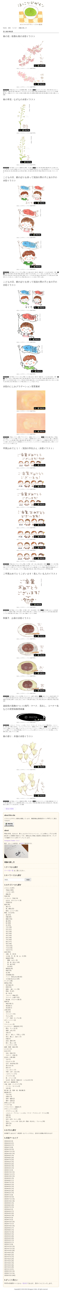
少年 (49, 273)
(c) (21, 68)
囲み (21, 730)
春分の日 (14, 698)
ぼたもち (33, 698)
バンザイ (20, 613)
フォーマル (32, 565)
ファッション (8, 1024)
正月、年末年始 (10, 1063)
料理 (7, 987)
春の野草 (43, 167)
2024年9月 (7, 1178)
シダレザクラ (24, 91)
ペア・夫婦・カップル (12, 1018)
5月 (37, 167)
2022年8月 (7, 1230)
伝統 (51, 696)
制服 (25, 569)
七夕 (7, 1059)
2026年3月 (7, 1143)
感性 (14, 440)
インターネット (22, 728)
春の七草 (32, 171)
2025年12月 (8, 1149)
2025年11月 (8, 1151)
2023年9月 (7, 1203)
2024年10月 (8, 1176)
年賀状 (8, 902)
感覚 (55, 438)
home (5, 28)
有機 (43, 442)
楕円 (35, 730)
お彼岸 (28, 698)
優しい (51, 438)
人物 (29, 272)
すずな (47, 171)
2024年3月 (7, 1191)
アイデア (7, 1105)
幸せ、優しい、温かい (12, 1037)
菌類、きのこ (11, 960)
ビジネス (7, 1049)
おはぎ (36, 698)
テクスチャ (29, 442)
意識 (38, 440)
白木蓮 (47, 803)
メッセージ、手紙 (9, 898)
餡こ (57, 698)
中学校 (7, 565)
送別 (49, 565)
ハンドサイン (10, 1045)
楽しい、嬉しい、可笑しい (14, 1034)
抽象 (49, 437)
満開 (39, 803)
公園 (54, 93)
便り (57, 803)
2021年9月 (7, 1252)
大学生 (38, 569)
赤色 (9, 699)
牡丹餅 (52, 698)
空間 (4, 438)
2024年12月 (8, 1172)
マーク (47, 730)
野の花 (22, 171)
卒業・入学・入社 (32, 564)
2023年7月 (7, 1207)
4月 (30, 93)
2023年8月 (7, 1205)
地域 (5, 1001)
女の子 (53, 275)
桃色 (36, 91)
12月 (7, 950)
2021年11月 (8, 1248)
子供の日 (15, 275)
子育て (38, 277)
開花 (4, 91)
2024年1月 (7, 1195)
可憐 (16, 91)
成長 (24, 275)
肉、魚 (8, 993)
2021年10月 (8, 1250)
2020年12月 (8, 1271)
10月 (7, 946)
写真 (5, 896)
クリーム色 (12, 804)
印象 (16, 438)
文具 (7, 1088)
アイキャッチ (55, 726)
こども (44, 273)
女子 (10, 565)
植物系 (22, 89)
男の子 (44, 275)
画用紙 (46, 440)
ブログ (18, 840)
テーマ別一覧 (8, 870)
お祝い (42, 277)
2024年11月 (8, 1174)
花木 (43, 93)
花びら (19, 91)
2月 (7, 929)
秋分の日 (41, 698)
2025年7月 (7, 1160)
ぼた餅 (9, 698)
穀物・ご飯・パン (11, 989)
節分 (7, 1067)
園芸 (25, 93)
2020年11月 (8, 1273)
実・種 (9, 964)
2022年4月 (7, 1238)
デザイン (39, 438)
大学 (4, 565)
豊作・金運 (9, 1101)
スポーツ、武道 (10, 1055)
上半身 (45, 565)
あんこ (20, 699)
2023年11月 (8, 1199)
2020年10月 (8, 1275)
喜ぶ (24, 613)
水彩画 (46, 437)
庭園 (47, 93)
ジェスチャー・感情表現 (11, 1026)
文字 (49, 611)
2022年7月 (7, 1232)
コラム (31, 730)
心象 (27, 440)
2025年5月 (7, 1164)
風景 (5, 904)
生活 (5, 1051)
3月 (49, 93)
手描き (11, 89)
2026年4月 (7, 1141)
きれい (45, 89)
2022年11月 (8, 1224)
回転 (18, 731)
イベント (39, 273)
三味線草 (31, 169)
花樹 (9, 91)
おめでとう (44, 611)
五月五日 (5, 275)
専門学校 (48, 569)
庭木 (45, 91)
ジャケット (8, 567)
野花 (43, 171)
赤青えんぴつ (8, 1103)
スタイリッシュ (26, 730)
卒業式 (23, 565)
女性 (21, 565)
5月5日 (20, 275)
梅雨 (7, 919)
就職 (13, 565)
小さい (27, 275)
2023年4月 (7, 1213)
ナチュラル (40, 89)
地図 (7, 1115)
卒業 (57, 564)
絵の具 (45, 442)
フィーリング (11, 438)
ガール (31, 567)
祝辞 (47, 610)
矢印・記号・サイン (12, 1119)
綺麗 (4, 94)
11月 (7, 948)
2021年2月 (7, 1267)
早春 (54, 803)
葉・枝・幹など (12, 962)
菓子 (31, 699)
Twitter (13, 840)
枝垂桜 (33, 93)
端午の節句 (10, 273)
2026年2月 (7, 1145)
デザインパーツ (36, 437)
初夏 (7, 917)
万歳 (17, 613)
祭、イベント (10, 1078)
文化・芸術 (9, 1053)
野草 (35, 169)
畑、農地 (8, 908)
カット (13, 277)
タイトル (24, 442)
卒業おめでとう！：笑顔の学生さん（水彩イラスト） (29, 448)
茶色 (28, 699)
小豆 (37, 699)
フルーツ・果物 (10, 995)
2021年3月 (7, 1265)
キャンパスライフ (18, 567)
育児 (50, 275)
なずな (12, 169)
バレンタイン (10, 1070)
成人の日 (8, 1065)
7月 (7, 939)
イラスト (17, 89)
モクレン (14, 803)
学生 (12, 567)
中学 (18, 611)
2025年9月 (7, 1155)
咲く (7, 91)
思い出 (10, 442)
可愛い (25, 171)
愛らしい (48, 169)
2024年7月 (7, 1182)
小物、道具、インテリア (11, 1084)
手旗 (23, 277)
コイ (48, 275)
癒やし (30, 440)
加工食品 (8, 985)
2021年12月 (8, 1246)
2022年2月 (7, 1242)
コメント (7, 611)
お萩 (43, 696)
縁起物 (6, 1092)
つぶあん (16, 699)
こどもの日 (31, 275)
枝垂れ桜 (41, 91)
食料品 (36, 696)
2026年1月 (7, 1147)
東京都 (8, 1006)
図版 (47, 725)
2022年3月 (7, 1240)
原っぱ (51, 167)
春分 (49, 698)
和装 (30, 569)
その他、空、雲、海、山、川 (14, 956)
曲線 (8, 730)
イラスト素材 (29, 68)
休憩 (4, 701)
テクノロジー (30, 728)
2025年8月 (7, 1158)
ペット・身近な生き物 (12, 977)
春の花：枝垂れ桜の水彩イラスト (19, 36)
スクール (41, 565)
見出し (49, 442)
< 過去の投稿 (9, 809)
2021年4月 (7, 1263)
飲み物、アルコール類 (12, 999)
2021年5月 (7, 1261)
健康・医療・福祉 (9, 1047)
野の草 (36, 171)
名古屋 (8, 1008)
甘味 (7, 698)
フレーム (42, 440)
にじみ (15, 443)
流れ (10, 731)
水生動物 (8, 975)
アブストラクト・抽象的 (26, 437)
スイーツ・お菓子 (30, 696)
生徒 (7, 569)
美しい (6, 93)
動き (56, 728)
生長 (9, 275)
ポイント (45, 728)
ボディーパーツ (9, 1020)
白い (9, 169)
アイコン (14, 731)
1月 (7, 927)
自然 (30, 89)
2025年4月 (7, 1166)
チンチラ (7, 981)
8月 (7, 942)
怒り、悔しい (10, 1043)
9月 (7, 944)
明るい (52, 437)
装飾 (52, 730)
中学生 (24, 611)
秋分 (51, 699)
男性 (28, 565)
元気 (25, 277)
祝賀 (52, 569)
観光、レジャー (10, 911)
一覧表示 (24, 1283)
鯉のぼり (23, 273)
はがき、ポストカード (12, 900)
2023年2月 (7, 1217)
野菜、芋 (8, 991)
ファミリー (9, 1014)
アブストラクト (45, 438)
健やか (38, 275)
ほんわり (15, 442)
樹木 (51, 89)
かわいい (56, 89)
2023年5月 (7, 1211)
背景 (19, 437)
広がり (35, 438)
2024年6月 (7, 1184)
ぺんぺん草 (40, 169)
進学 (56, 611)
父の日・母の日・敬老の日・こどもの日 (40, 272)
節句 (42, 275)
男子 (54, 567)
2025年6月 (7, 1162)
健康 (7, 438)
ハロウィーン (10, 1074)
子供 (14, 273)
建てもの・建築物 (9, 1082)
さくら (57, 93)
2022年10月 (8, 1226)
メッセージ (10, 569)
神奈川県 (8, 1003)
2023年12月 (8, 1197)
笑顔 (27, 273)
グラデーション (21, 438)
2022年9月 (7, 1228)
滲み (23, 440)
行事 (57, 275)
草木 (48, 89)
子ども (21, 272)
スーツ (56, 565)
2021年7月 (7, 1257)
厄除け (8, 1096)
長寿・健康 (9, 1098)
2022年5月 (7, 1236)
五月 (4, 277)
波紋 (17, 728)
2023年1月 (7, 1219)
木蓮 (47, 801)
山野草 (15, 169)
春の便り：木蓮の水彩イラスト (18, 736)
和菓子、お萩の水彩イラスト (17, 618)
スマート (43, 730)
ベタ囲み (40, 728)
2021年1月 (7, 1269)
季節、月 (27, 89)
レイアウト (13, 728)
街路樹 (36, 93)
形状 (4, 731)
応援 (7, 1039)
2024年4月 (7, 1188)
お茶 (42, 699)
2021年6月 (7, 1259)
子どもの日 (31, 273)
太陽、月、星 (10, 954)
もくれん (26, 803)
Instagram (7, 840)
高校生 (47, 567)
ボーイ (51, 564)
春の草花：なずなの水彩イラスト (19, 99)
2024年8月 (7, 1180)
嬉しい (31, 611)
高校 (18, 565)
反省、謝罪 (9, 1041)
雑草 (16, 171)
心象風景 (31, 438)
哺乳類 (8, 968)
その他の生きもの (11, 979)
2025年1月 (7, 1170)
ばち (19, 171)
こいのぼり (34, 277)
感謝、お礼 (9, 1030)
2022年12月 (8, 1222)
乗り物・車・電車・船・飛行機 (13, 1090)
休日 (11, 275)
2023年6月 (7, 1209)
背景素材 (20, 442)
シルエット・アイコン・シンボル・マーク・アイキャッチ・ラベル (25, 725)
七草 (39, 167)
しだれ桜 (20, 93)
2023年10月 (8, 1201)
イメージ (35, 440)
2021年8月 (7, 1255)
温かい (27, 438)
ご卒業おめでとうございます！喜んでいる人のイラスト (30, 573)
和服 (52, 567)
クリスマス (9, 1076)
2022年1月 (7, 1244)
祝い (35, 273)
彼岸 (55, 696)
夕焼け (17, 440)
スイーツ (46, 698)
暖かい (7, 442)
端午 (56, 273)
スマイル (39, 567)
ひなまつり (9, 1061)
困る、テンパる (10, 1028)
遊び (7, 906)
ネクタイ (27, 567)
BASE (22, 843)
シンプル (5, 613)
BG (50, 440)
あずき (23, 698)
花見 (28, 93)
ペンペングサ (54, 169)
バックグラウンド (37, 442)
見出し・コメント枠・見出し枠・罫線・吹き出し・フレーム (24, 1121)
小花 (11, 171)
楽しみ (18, 698)
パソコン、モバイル (12, 1086)
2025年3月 (7, 1168)
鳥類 (7, 970)
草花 (45, 169)
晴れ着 (35, 567)
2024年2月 (7, 1193)
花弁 (51, 93)
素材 (21, 440)
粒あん (34, 699)
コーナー (49, 728)
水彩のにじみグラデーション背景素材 (21, 386)
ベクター (14, 28)
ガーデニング (42, 801)
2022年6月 (7, 1234)
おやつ (45, 699)
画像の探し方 (23, 28)
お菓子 (12, 699)
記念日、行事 (53, 272)
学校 (15, 565)
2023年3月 (7, 1215)
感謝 (27, 569)
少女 (10, 277)
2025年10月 (8, 1153)
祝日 (17, 277)
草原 (6, 171)
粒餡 (49, 699)
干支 (7, 1094)
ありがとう (43, 569)
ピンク (52, 91)
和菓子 (4, 699)
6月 (7, 937)
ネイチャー (13, 93)
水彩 (9, 28)
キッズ (7, 277)
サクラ (29, 91)
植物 (9, 93)
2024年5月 (7, 1186)
